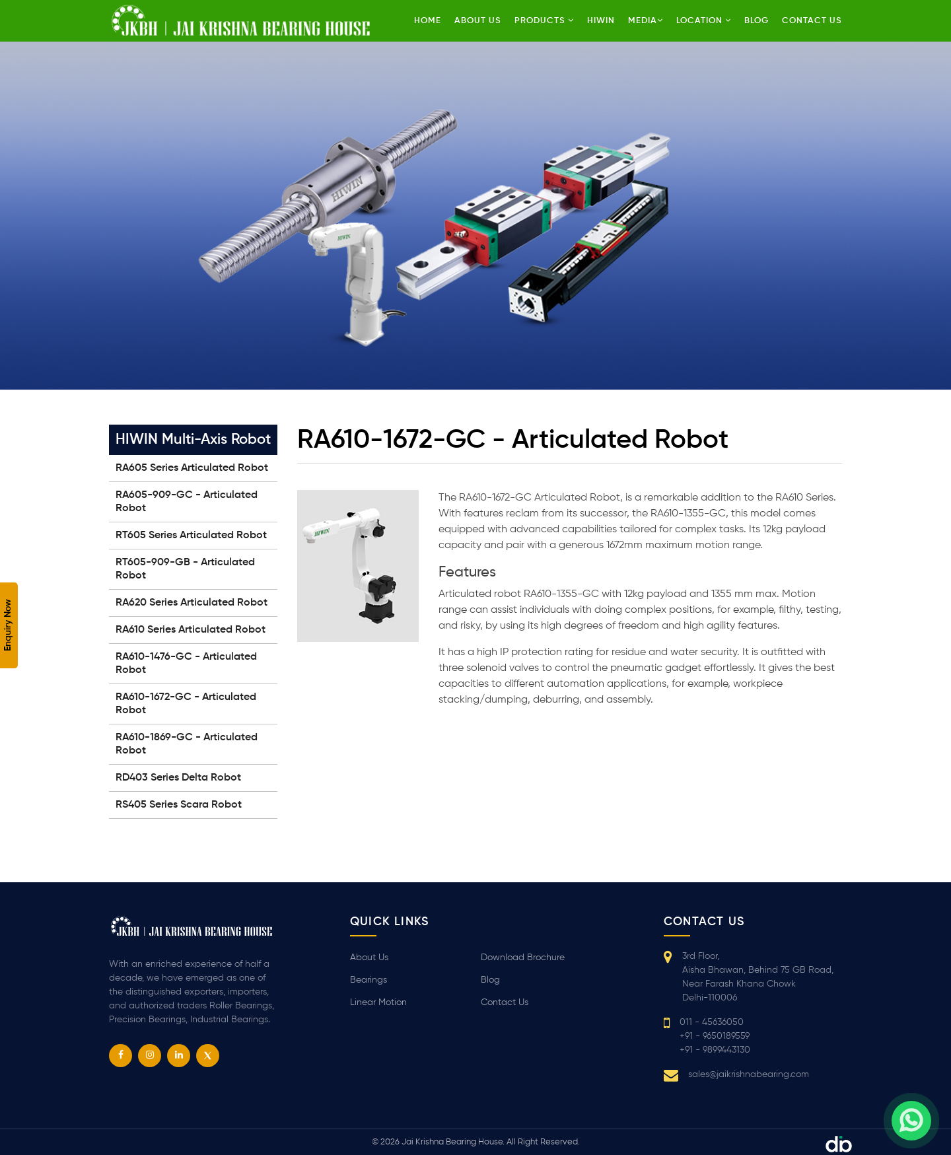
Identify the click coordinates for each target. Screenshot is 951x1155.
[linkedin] (178, 1055)
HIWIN (601, 21)
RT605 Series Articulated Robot (191, 535)
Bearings (368, 980)
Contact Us (504, 1002)
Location (703, 20)
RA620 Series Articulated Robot (191, 603)
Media (645, 20)
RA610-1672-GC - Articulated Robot (186, 704)
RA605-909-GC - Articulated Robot (187, 502)
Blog (756, 21)
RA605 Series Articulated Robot (192, 468)
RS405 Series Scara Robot (179, 805)
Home (427, 21)
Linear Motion (378, 1002)
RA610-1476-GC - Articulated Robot (186, 664)
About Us (477, 21)
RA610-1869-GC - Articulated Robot (187, 744)
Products (544, 20)
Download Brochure (523, 957)
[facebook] (120, 1055)
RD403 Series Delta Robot (178, 778)
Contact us (812, 21)
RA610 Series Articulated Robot (190, 630)
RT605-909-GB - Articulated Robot (185, 569)
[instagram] (149, 1055)
